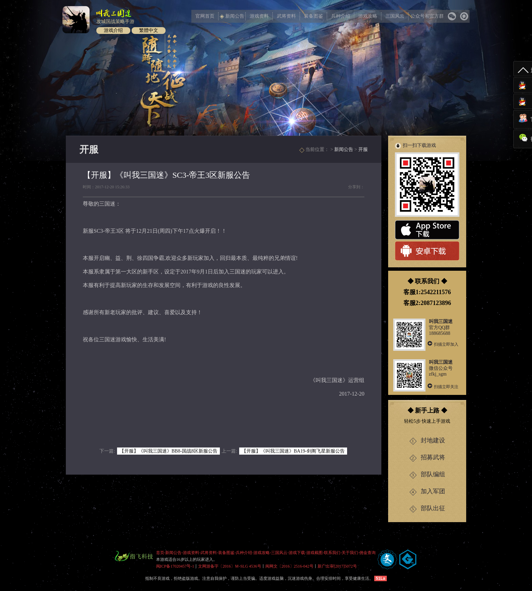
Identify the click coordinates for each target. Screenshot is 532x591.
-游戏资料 (191, 552)
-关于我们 (349, 552)
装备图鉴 (313, 16)
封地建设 (427, 441)
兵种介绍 (340, 16)
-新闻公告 (173, 552)
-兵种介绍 (243, 552)
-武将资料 (208, 552)
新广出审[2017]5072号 (337, 566)
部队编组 (427, 475)
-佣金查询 (367, 552)
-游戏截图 (314, 552)
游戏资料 (259, 16)
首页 (160, 552)
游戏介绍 (113, 30)
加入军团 (427, 492)
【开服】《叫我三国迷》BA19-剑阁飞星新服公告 (293, 451)
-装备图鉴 (226, 552)
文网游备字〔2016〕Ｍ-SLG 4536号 (229, 566)
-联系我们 (332, 552)
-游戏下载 (296, 552)
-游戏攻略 (261, 552)
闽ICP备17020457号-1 (175, 566)
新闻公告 (232, 16)
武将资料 (286, 16)
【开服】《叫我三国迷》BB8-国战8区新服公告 (168, 451)
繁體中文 (148, 30)
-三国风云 (279, 552)
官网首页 (204, 16)
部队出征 (427, 509)
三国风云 (394, 16)
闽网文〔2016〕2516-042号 (289, 566)
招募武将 (427, 458)
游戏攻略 (367, 16)
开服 (363, 149)
